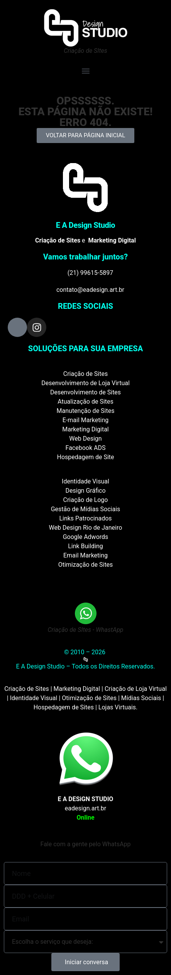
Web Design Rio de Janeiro (85, 527)
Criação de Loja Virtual (136, 688)
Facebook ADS (86, 447)
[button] (85, 70)
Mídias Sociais (141, 698)
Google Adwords (85, 537)
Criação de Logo (85, 499)
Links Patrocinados (85, 518)
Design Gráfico (86, 490)
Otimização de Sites (85, 564)
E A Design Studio (85, 225)
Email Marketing (85, 555)
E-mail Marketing (85, 420)
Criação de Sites (85, 373)
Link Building (85, 546)
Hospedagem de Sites (64, 707)
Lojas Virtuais (117, 707)
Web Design (85, 438)
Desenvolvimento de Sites (85, 392)
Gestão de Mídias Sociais (85, 509)
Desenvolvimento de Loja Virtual (85, 383)
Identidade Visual (85, 481)
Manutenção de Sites (86, 410)
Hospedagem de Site (85, 457)
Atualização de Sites (85, 401)
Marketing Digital (85, 429)
